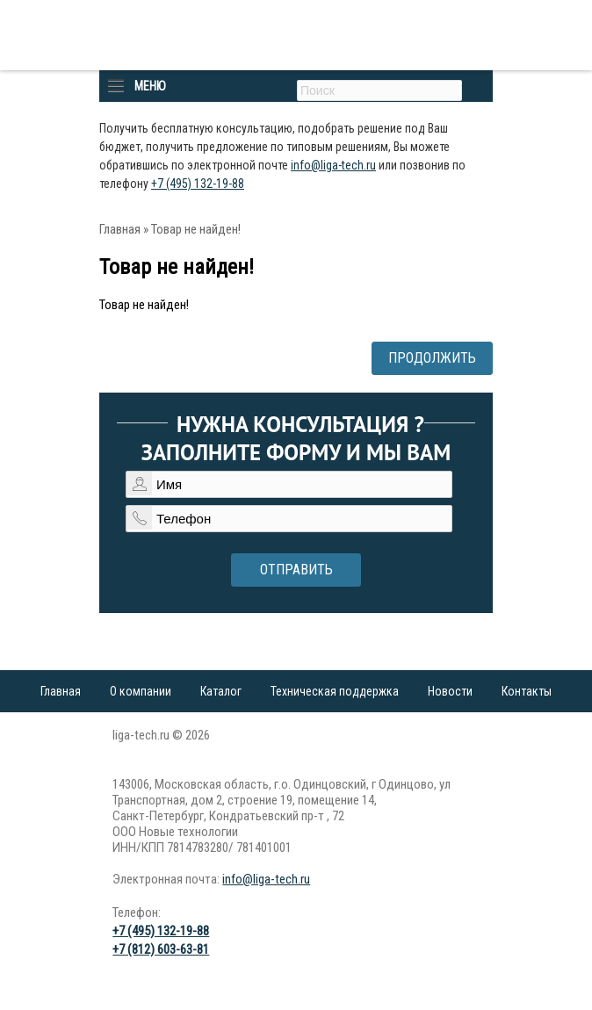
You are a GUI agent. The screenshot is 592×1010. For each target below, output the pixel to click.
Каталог (221, 691)
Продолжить (432, 358)
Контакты (527, 691)
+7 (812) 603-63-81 (160, 949)
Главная (120, 229)
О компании (140, 691)
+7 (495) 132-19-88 (197, 184)
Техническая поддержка (335, 691)
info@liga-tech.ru (333, 165)
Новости (450, 691)
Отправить (296, 569)
